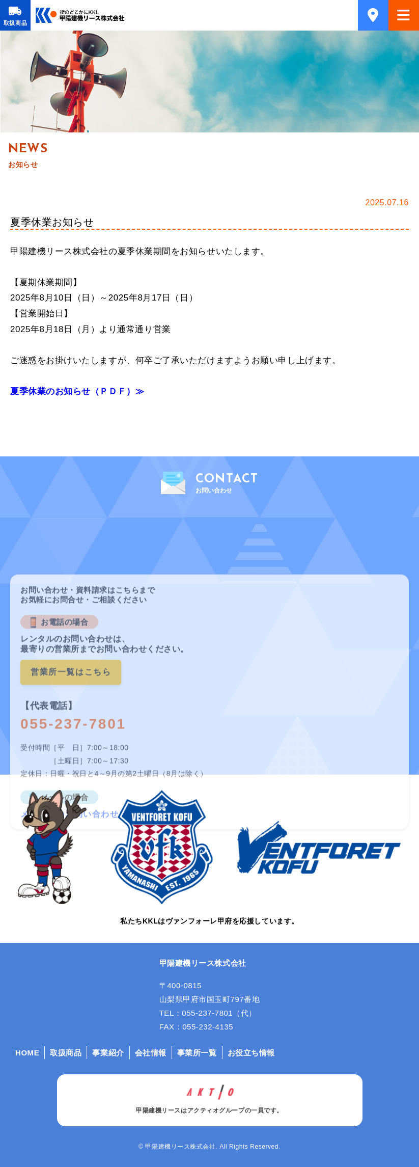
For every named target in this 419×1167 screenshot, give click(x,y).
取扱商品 (15, 23)
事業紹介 (108, 1052)
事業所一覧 (197, 1052)
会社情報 (150, 1052)
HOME (27, 1052)
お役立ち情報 (251, 1052)
